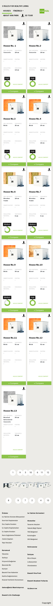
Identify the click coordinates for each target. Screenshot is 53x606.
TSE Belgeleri (32, 532)
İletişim (30, 555)
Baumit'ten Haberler (10, 573)
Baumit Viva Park (34, 573)
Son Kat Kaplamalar (10, 521)
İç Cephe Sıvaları (8, 532)
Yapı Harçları (7, 543)
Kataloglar (31, 536)
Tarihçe (5, 558)
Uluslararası (32, 566)
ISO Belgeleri (32, 539)
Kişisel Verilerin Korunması (12, 580)
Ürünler (5, 513)
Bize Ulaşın (31, 558)
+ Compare (13, 91)
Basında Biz (6, 565)
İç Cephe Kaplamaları (10, 528)
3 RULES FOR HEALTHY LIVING (15, 6)
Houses (7, 11)
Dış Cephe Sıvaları (9, 524)
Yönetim (5, 554)
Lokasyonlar (32, 562)
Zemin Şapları (7, 539)
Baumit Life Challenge (11, 595)
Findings (17, 11)
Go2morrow (32, 589)
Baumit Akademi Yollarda (37, 581)
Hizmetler (31, 521)
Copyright (46, 603)
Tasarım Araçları (33, 524)
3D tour (27, 15)
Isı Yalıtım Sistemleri (35, 513)
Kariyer (5, 569)
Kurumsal (6, 550)
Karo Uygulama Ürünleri (11, 535)
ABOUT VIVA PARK (11, 15)
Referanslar (32, 547)
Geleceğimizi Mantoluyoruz (13, 588)
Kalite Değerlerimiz (9, 576)
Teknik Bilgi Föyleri (34, 528)
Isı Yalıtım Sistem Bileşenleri (13, 517)
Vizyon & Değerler (9, 561)
